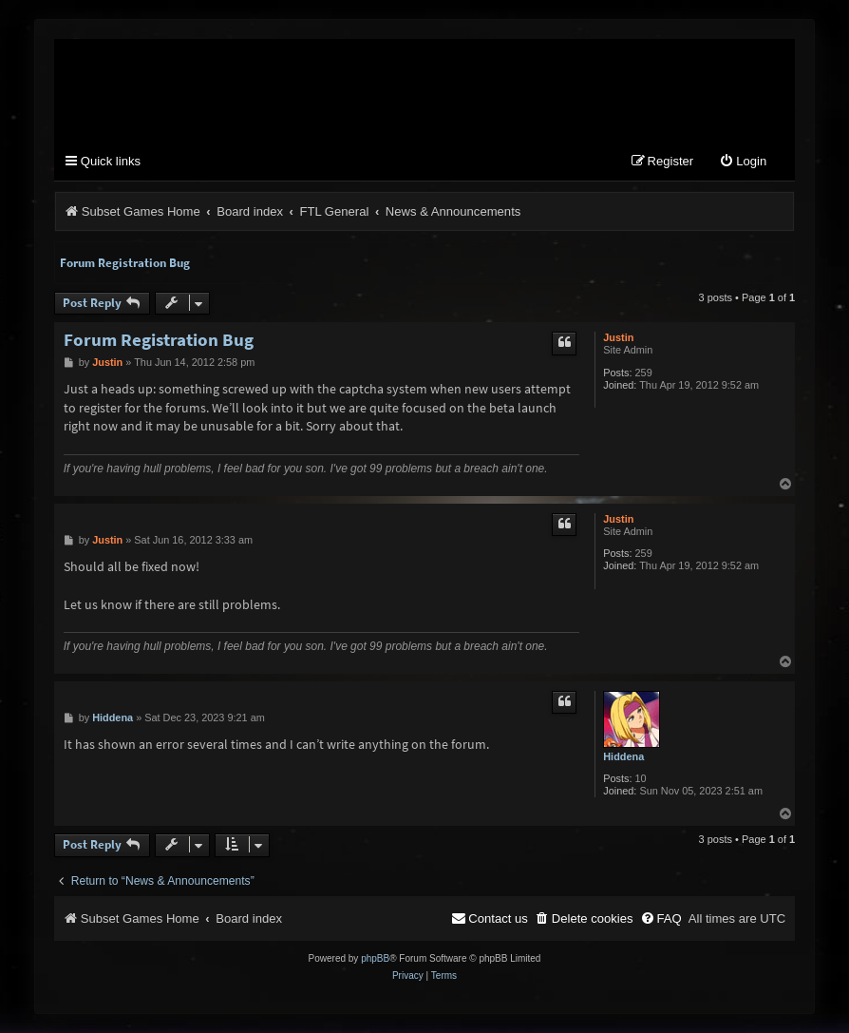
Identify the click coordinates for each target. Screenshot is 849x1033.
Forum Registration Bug (125, 263)
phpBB (375, 958)
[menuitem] (742, 162)
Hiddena (623, 756)
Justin (618, 337)
